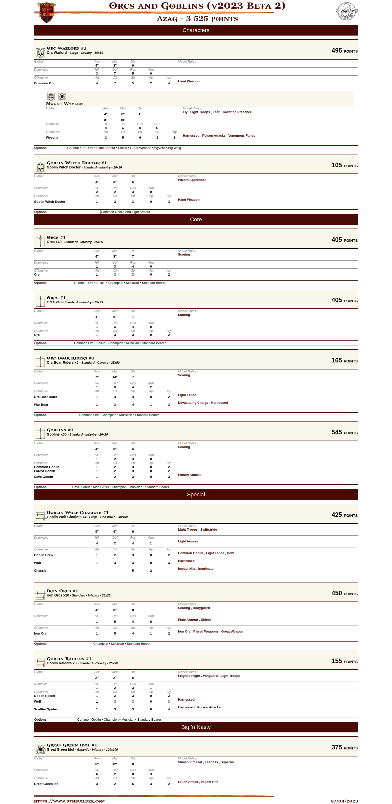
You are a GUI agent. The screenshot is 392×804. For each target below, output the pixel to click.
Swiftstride (208, 529)
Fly (185, 112)
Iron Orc (184, 631)
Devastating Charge (193, 403)
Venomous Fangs (241, 135)
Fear (216, 112)
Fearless (211, 762)
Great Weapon (232, 631)
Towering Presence (237, 112)
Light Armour (188, 541)
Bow (230, 553)
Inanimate (206, 568)
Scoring (184, 254)
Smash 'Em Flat (190, 762)
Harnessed (191, 135)
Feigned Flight (189, 676)
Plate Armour (188, 620)
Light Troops (200, 112)
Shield (206, 620)
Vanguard (210, 676)
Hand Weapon (189, 81)
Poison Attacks (214, 135)
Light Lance (187, 395)
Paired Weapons (205, 631)
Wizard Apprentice (192, 180)
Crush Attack (188, 782)
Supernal (228, 762)
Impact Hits (187, 568)
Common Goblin (190, 553)
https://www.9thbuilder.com (69, 801)
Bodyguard (201, 608)
